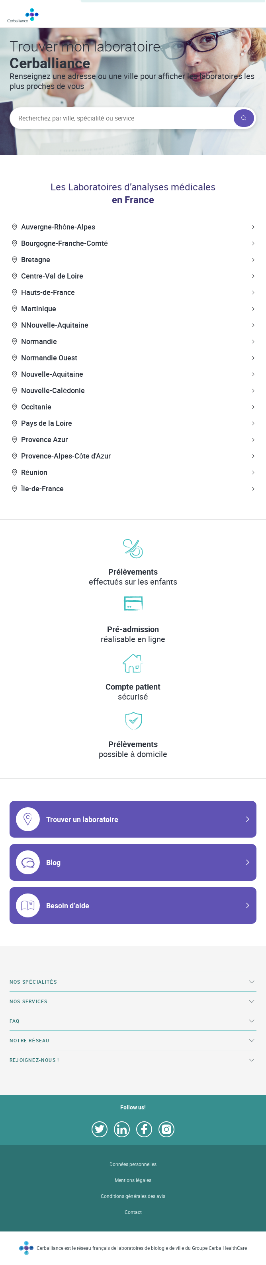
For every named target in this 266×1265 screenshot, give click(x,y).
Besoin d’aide (67, 905)
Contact (133, 1212)
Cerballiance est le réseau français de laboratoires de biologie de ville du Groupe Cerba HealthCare (142, 1248)
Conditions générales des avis (133, 1196)
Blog (53, 862)
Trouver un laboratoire (82, 819)
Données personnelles (133, 1164)
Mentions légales (133, 1180)
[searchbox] (121, 118)
